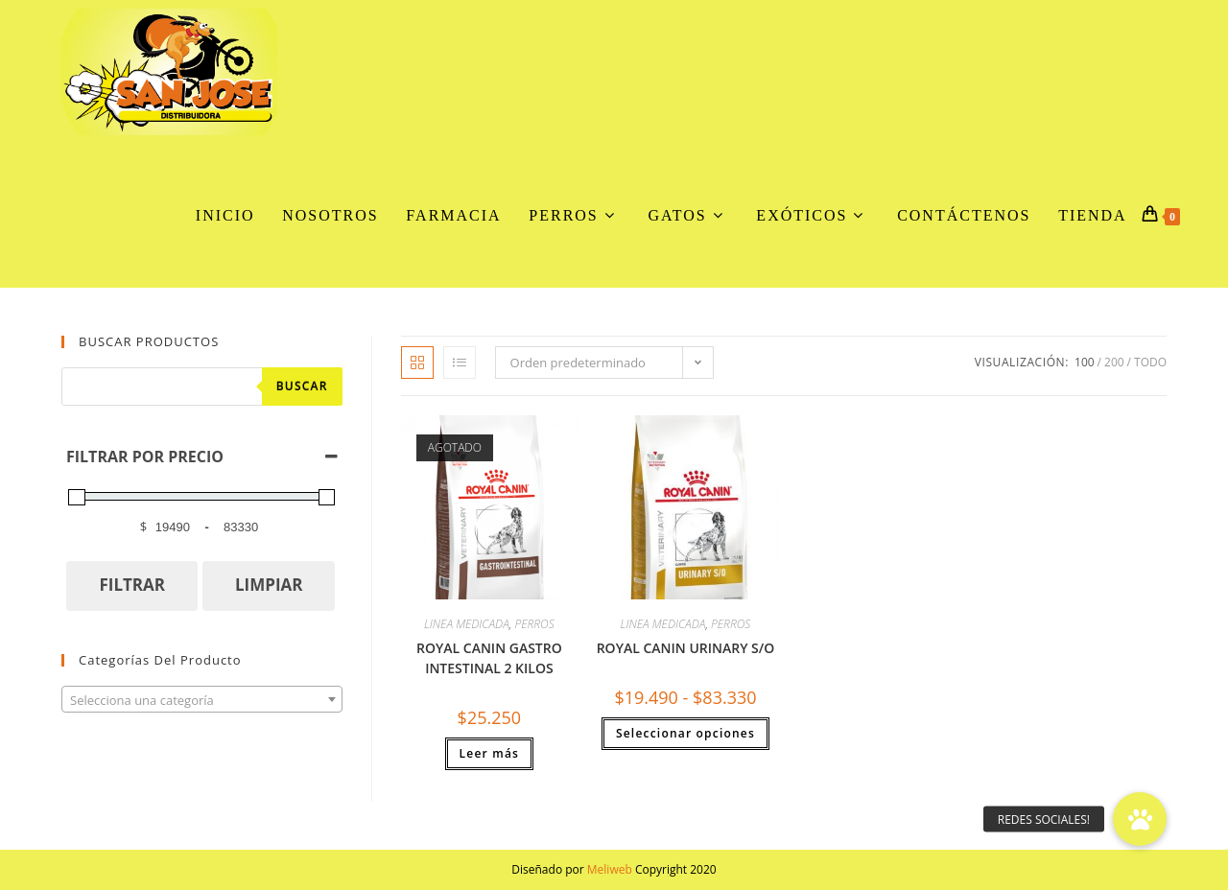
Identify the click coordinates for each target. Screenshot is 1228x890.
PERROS (534, 624)
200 (1114, 362)
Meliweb (609, 869)
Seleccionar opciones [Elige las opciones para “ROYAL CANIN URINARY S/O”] (685, 733)
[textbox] (202, 700)
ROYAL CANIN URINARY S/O (686, 648)
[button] (1140, 819)
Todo (1150, 362)
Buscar (302, 386)
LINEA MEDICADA (466, 624)
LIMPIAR (269, 585)
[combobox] (201, 699)
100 (1084, 362)
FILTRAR (132, 585)
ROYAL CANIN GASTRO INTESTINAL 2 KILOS (489, 658)
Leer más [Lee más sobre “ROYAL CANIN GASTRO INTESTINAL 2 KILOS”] (490, 753)
